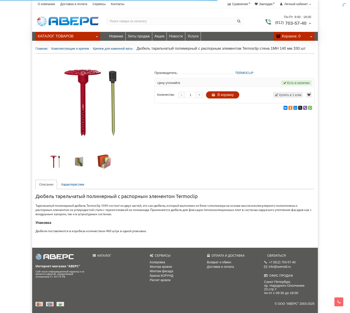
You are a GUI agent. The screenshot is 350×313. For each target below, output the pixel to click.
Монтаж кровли (161, 266)
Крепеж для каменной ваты (113, 48)
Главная (41, 48)
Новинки (116, 36)
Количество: (166, 94)
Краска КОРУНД (161, 275)
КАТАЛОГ (102, 255)
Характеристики (72, 184)
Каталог (68, 35)
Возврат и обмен (219, 262)
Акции (159, 36)
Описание (46, 184)
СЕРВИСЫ (160, 255)
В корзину (223, 95)
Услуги (193, 36)
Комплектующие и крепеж (70, 48)
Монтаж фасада (161, 271)
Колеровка (157, 262)
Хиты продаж (139, 36)
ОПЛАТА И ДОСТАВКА (226, 255)
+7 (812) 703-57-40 (280, 262)
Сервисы (99, 4)
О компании (46, 4)
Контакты (117, 4)
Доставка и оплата (73, 4)
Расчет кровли (160, 280)
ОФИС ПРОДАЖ (278, 275)
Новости (176, 36)
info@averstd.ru (277, 266)
